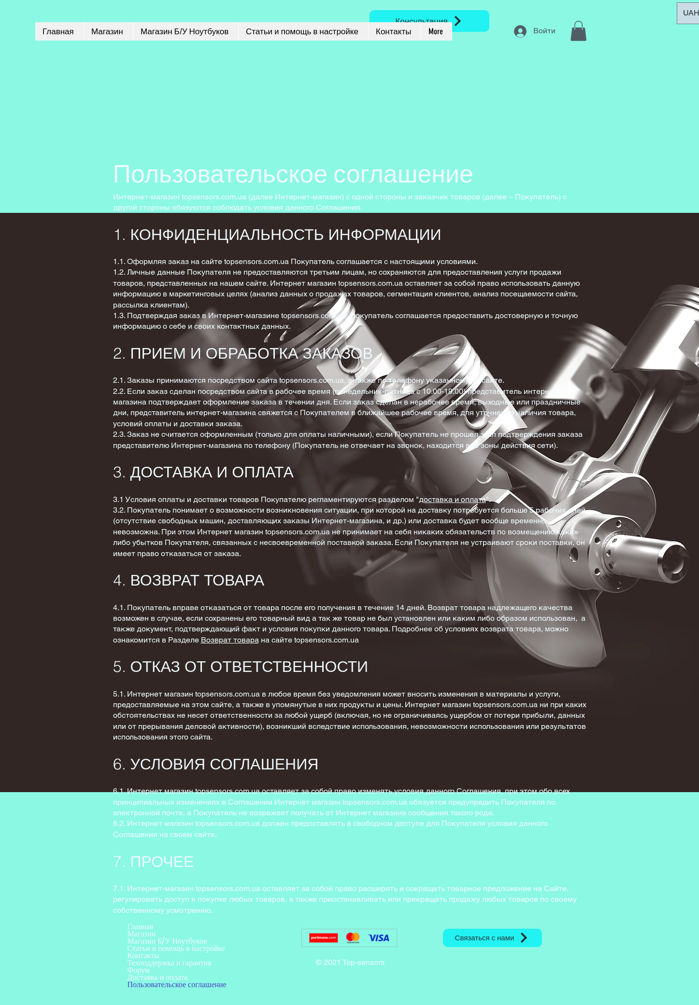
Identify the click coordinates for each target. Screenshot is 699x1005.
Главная (141, 926)
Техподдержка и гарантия (170, 962)
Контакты (143, 955)
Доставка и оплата (158, 977)
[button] (578, 31)
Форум (139, 970)
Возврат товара (230, 639)
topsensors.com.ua (256, 261)
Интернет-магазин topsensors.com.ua (179, 196)
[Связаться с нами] (492, 938)
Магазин (142, 933)
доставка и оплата (452, 499)
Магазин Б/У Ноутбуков (167, 941)
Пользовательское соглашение (177, 984)
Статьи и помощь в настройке (176, 948)
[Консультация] (429, 21)
